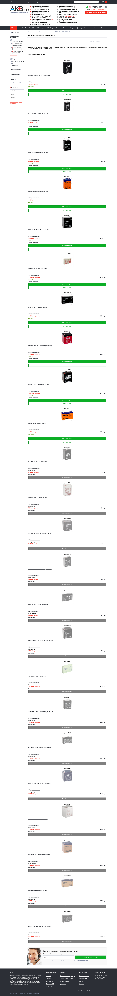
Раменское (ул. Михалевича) (66, 17)
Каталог (13, 28)
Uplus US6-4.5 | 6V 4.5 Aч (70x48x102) (38, 114)
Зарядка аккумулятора (66, 978)
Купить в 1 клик (67, 94)
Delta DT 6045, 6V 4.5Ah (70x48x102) (37, 461)
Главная (30, 31)
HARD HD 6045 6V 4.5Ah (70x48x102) (38, 152)
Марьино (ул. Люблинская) (38, 22)
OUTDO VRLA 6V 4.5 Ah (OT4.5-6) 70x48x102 (40, 569)
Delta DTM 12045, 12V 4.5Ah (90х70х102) (39, 854)
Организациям (88, 28)
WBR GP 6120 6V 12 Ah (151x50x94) (37, 268)
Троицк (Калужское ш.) (64, 21)
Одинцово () (65, 16)
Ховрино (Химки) (35, 21)
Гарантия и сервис (84, 976)
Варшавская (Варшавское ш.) (39, 9)
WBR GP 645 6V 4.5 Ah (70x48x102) (37, 497)
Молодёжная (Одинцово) (38, 17)
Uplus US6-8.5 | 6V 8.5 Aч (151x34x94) (38, 604)
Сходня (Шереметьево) (64, 19)
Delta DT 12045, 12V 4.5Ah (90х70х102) (38, 384)
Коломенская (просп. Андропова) (40, 16)
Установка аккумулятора (67, 976)
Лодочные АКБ (45, 28)
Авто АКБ (20, 28)
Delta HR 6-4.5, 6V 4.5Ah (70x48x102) (38, 191)
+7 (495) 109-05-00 (99, 7)
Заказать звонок (102, 9)
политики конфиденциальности (28, 990)
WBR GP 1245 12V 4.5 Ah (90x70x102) (38, 819)
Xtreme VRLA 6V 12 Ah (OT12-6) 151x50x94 (39, 926)
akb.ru (90, 990)
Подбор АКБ (49, 986)
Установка (66, 28)
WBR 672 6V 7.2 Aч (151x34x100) (37, 676)
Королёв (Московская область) (67, 9)
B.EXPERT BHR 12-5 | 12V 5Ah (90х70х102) (39, 783)
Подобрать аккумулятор (90, 957)
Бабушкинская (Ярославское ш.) (40, 8)
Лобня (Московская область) (66, 12)
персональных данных (83, 960)
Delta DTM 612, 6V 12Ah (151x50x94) (38, 423)
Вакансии (103, 28)
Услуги (72, 28)
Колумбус (93, 9)
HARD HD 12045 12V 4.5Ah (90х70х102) (38, 229)
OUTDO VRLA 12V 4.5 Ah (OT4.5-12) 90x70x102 (40, 711)
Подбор (52, 28)
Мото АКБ (27, 28)
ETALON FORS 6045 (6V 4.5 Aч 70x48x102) (39, 75)
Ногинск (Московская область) (67, 14)
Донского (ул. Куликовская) (39, 12)
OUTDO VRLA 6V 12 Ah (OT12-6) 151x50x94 (39, 747)
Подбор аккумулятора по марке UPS (48, 31)
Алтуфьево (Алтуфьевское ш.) (39, 6)
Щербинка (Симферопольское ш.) (67, 22)
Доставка (58, 28)
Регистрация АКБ (65, 981)
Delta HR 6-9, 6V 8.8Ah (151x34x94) (37, 890)
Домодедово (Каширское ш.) (66, 6)
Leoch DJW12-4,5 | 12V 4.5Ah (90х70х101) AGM (40, 640)
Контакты (97, 28)
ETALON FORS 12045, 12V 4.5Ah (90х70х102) (40, 345)
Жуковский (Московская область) (67, 8)
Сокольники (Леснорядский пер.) (42, 19)
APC (59, 31)
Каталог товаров (51, 973)
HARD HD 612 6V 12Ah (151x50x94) (37, 307)
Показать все (13, 55)
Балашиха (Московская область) (40, 24)
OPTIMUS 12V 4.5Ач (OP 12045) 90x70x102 (39, 533)
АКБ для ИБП (35, 28)
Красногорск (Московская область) (68, 11)
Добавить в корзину (67, 90)
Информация (79, 28)
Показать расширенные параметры (16, 102)
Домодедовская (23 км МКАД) (39, 11)
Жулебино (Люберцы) (37, 14)
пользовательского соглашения (43, 990)
